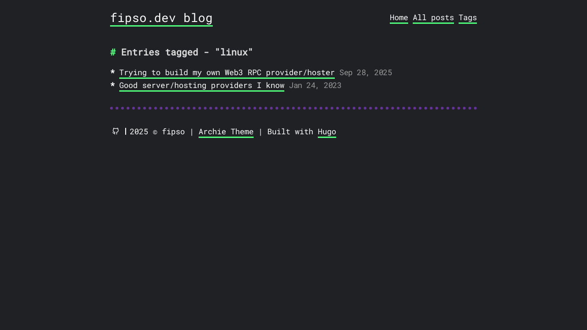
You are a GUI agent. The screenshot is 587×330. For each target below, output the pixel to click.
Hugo (327, 131)
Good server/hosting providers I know (201, 85)
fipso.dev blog (161, 17)
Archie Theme (226, 131)
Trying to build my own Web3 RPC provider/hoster (227, 72)
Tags (468, 17)
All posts (433, 17)
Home (399, 17)
